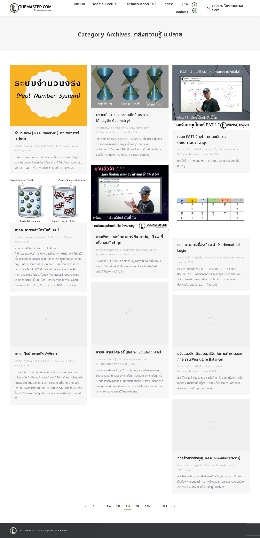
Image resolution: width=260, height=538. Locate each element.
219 (137, 506)
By (67, 146)
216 (109, 506)
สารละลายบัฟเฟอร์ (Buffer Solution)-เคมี (128, 352)
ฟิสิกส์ (206, 465)
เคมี (43, 237)
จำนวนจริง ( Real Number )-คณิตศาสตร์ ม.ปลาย (47, 136)
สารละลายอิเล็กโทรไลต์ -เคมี (37, 230)
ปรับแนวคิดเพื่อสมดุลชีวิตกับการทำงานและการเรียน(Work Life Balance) (209, 356)
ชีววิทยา (45, 361)
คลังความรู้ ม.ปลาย (119, 128)
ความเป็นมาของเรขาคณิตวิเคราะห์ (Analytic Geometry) (122, 118)
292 (164, 506)
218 (128, 506)
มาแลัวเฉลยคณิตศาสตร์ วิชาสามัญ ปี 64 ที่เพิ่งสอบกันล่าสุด (129, 240)
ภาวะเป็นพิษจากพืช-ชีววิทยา (36, 354)
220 (147, 506)
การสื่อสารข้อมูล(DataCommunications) (208, 458)
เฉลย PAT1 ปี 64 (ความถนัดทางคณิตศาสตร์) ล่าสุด (201, 139)
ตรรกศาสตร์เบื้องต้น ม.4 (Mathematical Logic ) (208, 247)
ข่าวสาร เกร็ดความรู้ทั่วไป (27, 146)
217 (118, 506)
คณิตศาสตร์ (47, 146)
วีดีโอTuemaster (138, 128)
